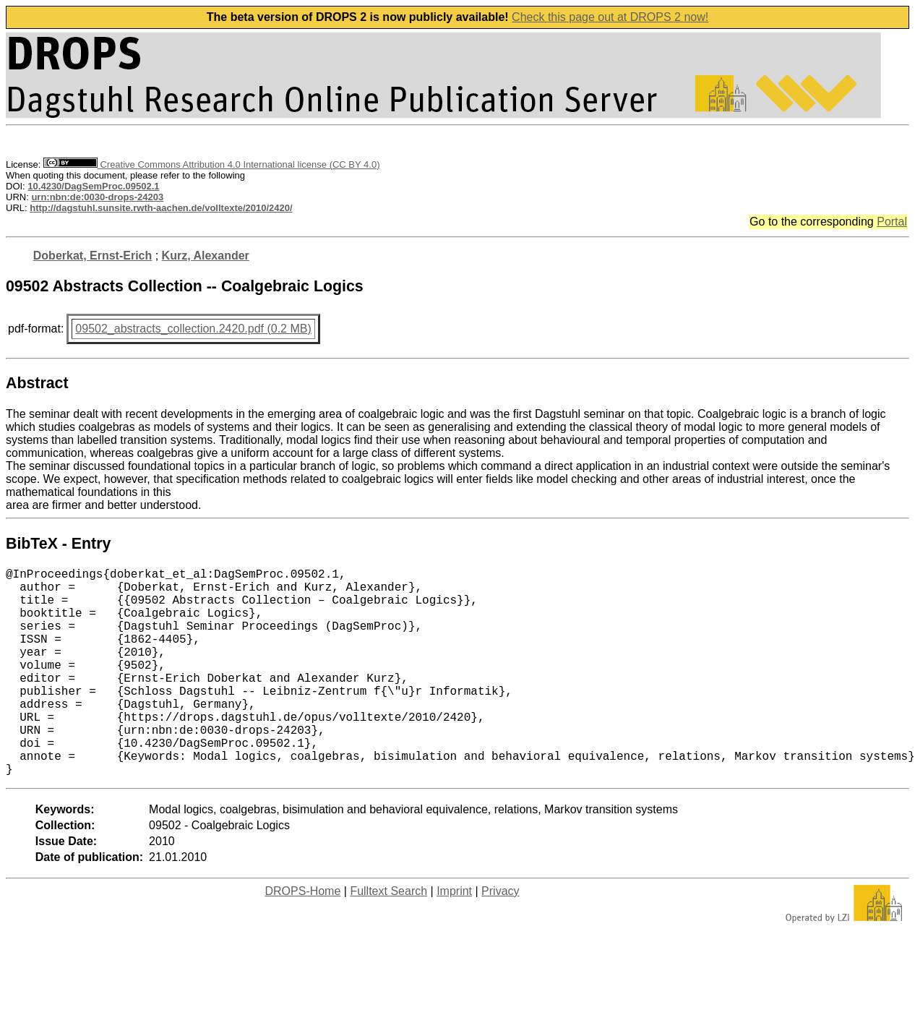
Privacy (500, 937)
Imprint (454, 937)
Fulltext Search (388, 937)
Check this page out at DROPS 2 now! (610, 17)
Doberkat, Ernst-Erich (92, 255)
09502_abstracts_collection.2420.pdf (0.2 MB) (193, 328)
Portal (892, 221)
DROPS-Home (302, 937)
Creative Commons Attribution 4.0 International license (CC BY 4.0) (211, 164)
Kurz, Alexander (205, 255)
